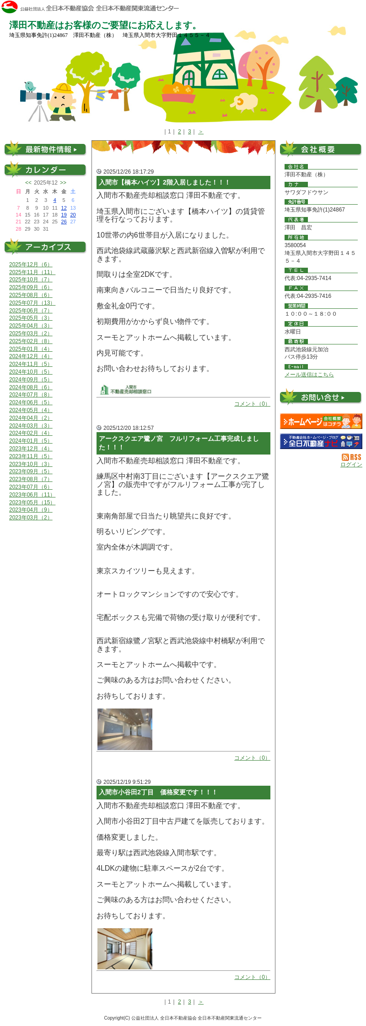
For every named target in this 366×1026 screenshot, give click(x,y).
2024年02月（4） (31, 433)
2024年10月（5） (31, 372)
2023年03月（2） (31, 517)
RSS (352, 457)
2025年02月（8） (31, 341)
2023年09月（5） (31, 471)
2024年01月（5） (31, 441)
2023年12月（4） (31, 448)
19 (64, 214)
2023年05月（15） (32, 502)
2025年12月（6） (31, 264)
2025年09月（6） (31, 287)
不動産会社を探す (321, 441)
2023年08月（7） (31, 479)
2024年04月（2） (31, 418)
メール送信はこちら (309, 374)
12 (64, 208)
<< (28, 183)
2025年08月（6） (31, 295)
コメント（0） (252, 404)
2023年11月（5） (31, 456)
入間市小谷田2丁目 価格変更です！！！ (158, 792)
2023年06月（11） (32, 495)
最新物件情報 (46, 148)
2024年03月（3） (31, 426)
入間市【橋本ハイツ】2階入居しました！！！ (165, 182)
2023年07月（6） (31, 487)
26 (64, 221)
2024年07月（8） (31, 394)
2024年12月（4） (31, 356)
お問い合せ (321, 398)
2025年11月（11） (32, 272)
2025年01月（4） (31, 349)
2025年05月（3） (31, 318)
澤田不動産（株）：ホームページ (321, 421)
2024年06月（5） (31, 402)
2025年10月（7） (31, 279)
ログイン (351, 464)
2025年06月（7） (31, 310)
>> (63, 183)
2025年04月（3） (31, 326)
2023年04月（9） (31, 510)
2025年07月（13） (32, 303)
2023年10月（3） (31, 464)
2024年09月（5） (31, 379)
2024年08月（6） (31, 387)
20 (72, 214)
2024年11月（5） (31, 364)
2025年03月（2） (31, 333)
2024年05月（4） (31, 410)
